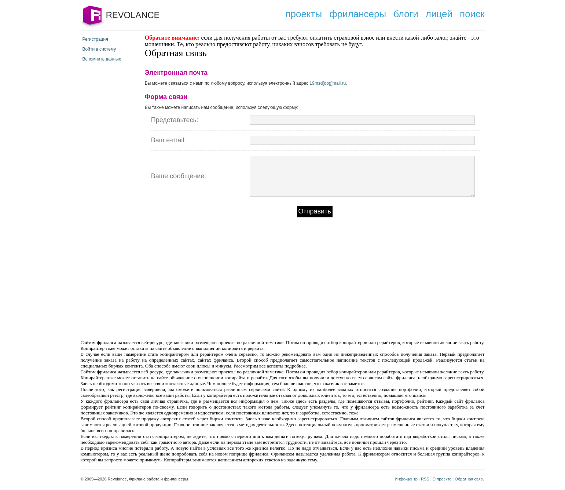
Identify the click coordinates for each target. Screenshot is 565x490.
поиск (472, 13)
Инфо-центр (406, 479)
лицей (439, 13)
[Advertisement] (220, 280)
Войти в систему (99, 49)
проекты (303, 13)
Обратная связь (469, 479)
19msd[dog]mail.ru (327, 83)
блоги (405, 13)
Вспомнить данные (101, 59)
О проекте (442, 479)
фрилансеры (357, 13)
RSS (425, 479)
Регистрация (95, 39)
